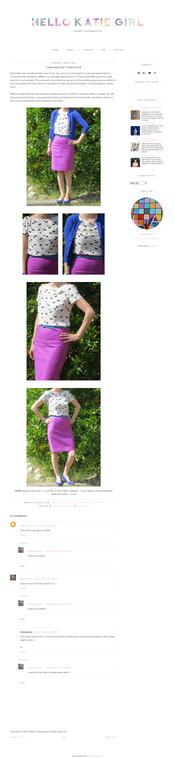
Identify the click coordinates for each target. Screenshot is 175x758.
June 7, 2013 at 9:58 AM (43, 525)
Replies (25, 543)
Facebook (57, 503)
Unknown (25, 525)
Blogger (152, 246)
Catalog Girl (148, 155)
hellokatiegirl (34, 551)
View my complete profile (147, 239)
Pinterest (86, 503)
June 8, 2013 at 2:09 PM (45, 632)
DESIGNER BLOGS (95, 756)
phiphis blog (26, 578)
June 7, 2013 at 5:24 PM (45, 578)
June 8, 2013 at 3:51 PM (58, 667)
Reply (23, 535)
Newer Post (16, 737)
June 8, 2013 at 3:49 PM (58, 551)
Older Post (111, 737)
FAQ (103, 50)
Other (100, 503)
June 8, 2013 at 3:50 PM (58, 604)
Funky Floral (149, 123)
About (71, 50)
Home (55, 50)
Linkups (88, 50)
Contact (119, 50)
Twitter (71, 503)
